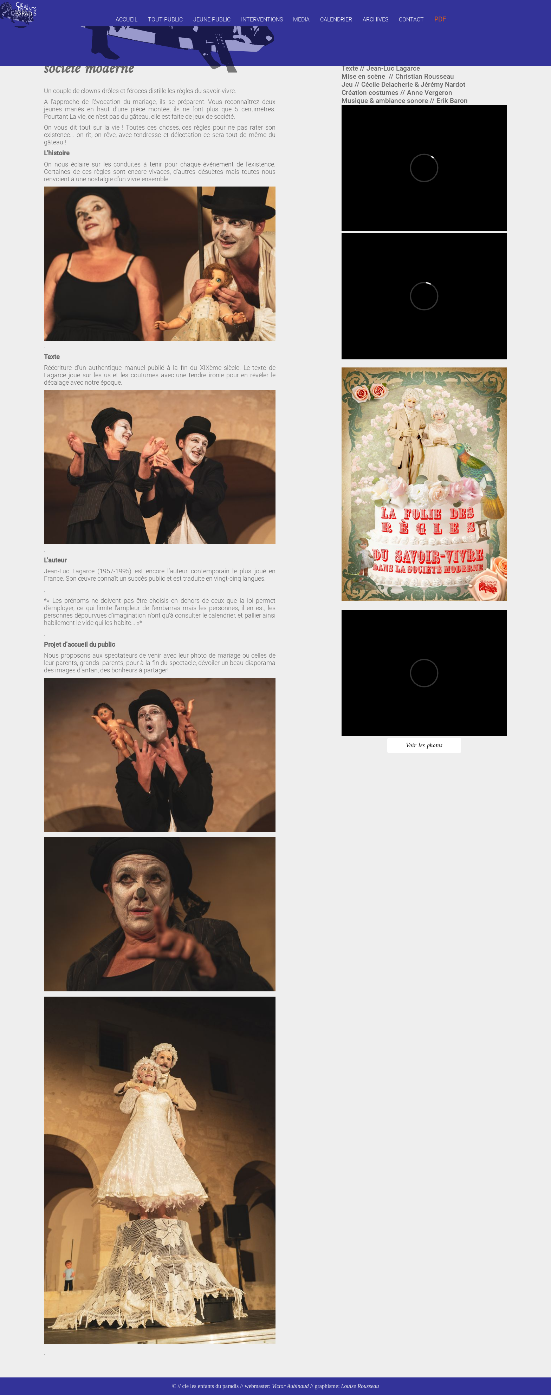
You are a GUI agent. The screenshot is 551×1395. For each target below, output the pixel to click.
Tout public (165, 19)
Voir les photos (424, 745)
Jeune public (212, 19)
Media (301, 19)
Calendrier (336, 19)
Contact (411, 19)
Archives (375, 19)
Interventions (262, 19)
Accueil (126, 19)
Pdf (440, 19)
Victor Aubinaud (290, 1386)
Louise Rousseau (360, 1386)
